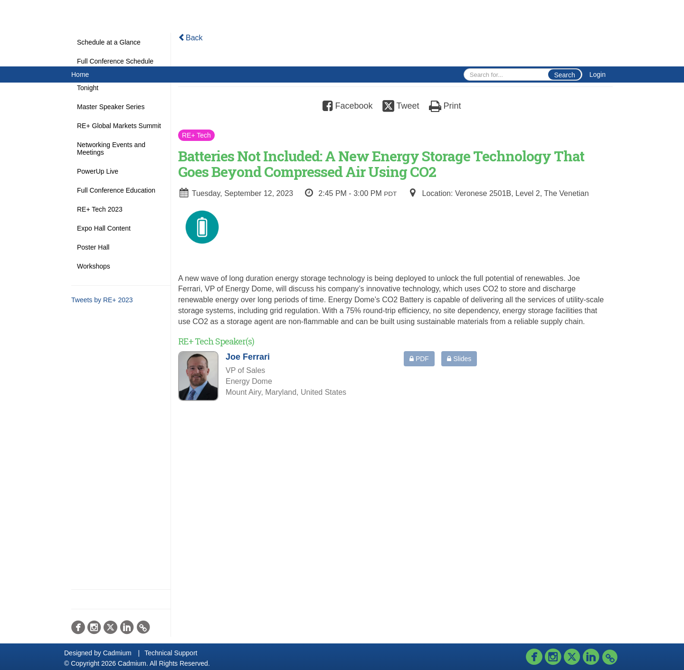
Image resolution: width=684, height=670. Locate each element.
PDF (419, 359)
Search (564, 75)
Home (80, 74)
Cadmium (117, 653)
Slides (459, 359)
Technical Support (170, 653)
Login (597, 74)
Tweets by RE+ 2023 (102, 300)
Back (190, 38)
